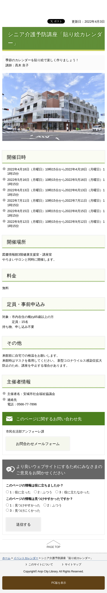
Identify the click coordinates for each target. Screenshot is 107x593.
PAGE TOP (53, 547)
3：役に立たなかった (74, 492)
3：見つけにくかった (25, 510)
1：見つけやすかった (25, 505)
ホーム (6, 558)
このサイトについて (40, 564)
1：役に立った (20, 492)
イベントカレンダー (26, 558)
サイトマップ (73, 564)
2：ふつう (45, 492)
